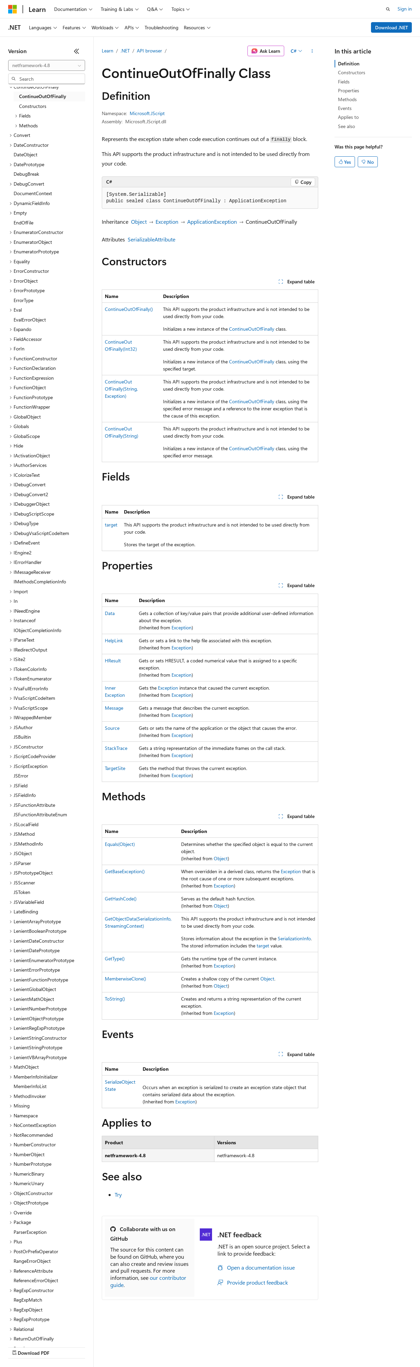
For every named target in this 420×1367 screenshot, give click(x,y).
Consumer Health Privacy (195, 1346)
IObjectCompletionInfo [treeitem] (37, 630)
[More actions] (312, 51)
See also (346, 126)
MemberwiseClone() (125, 978)
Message (114, 708)
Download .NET (391, 27)
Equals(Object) (120, 844)
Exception (167, 221)
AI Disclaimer (21, 1346)
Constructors (351, 72)
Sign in (405, 8)
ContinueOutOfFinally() (129, 309)
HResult (113, 660)
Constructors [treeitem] (32, 106)
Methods (347, 99)
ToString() (115, 998)
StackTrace (116, 748)
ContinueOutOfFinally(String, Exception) (121, 388)
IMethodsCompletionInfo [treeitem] (40, 581)
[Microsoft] (12, 9)
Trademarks (282, 1346)
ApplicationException (212, 221)
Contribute (122, 1346)
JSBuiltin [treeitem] (22, 737)
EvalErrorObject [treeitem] (30, 319)
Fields (344, 81)
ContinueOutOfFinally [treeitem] (42, 96)
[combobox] (46, 65)
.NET (125, 50)
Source (112, 728)
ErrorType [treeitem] (23, 300)
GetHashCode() (120, 898)
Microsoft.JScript (147, 113)
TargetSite (115, 768)
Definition (348, 63)
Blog (92, 1346)
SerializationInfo (294, 938)
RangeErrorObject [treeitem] (32, 1261)
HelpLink (114, 640)
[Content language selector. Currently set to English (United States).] (39, 1330)
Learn (107, 50)
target (111, 524)
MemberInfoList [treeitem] (30, 1086)
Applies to (348, 117)
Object (139, 221)
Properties (348, 90)
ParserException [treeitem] (30, 1232)
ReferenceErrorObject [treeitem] (36, 1280)
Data (110, 613)
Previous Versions (62, 1346)
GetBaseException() (125, 871)
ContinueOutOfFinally (251, 329)
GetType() (115, 958)
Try (118, 1194)
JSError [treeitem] (21, 775)
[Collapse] (76, 51)
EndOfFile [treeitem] (23, 222)
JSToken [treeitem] (22, 892)
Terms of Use (248, 1346)
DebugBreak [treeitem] (26, 174)
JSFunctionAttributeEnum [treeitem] (40, 814)
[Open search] (388, 9)
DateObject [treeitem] (25, 154)
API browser (149, 50)
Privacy (148, 1346)
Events (345, 108)
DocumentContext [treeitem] (33, 193)
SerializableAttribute (151, 239)
